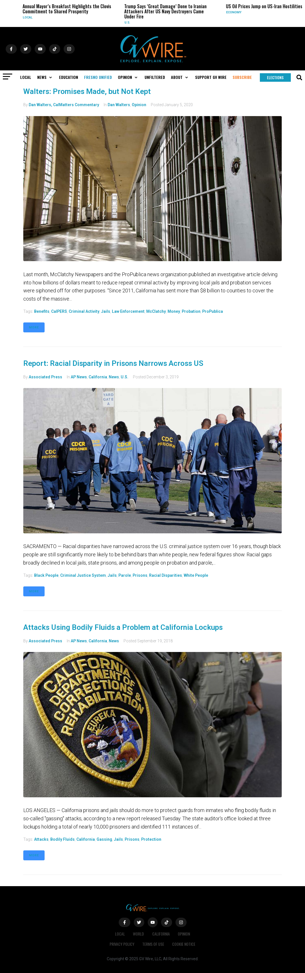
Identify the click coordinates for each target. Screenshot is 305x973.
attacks (41, 839)
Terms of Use (153, 944)
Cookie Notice (184, 944)
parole (124, 575)
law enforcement (128, 311)
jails (105, 311)
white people (196, 575)
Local (30, 17)
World (138, 934)
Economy (236, 12)
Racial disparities (165, 575)
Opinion (139, 104)
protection (151, 839)
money (174, 311)
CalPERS (59, 311)
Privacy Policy (121, 944)
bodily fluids (62, 839)
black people (46, 575)
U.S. (130, 22)
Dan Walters (119, 104)
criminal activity (84, 311)
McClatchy (156, 311)
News (114, 377)
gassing (104, 839)
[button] (45, 77)
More (34, 327)
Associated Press (45, 377)
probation (191, 311)
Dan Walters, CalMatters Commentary (64, 104)
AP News (79, 377)
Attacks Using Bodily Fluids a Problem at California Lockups (123, 627)
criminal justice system (83, 575)
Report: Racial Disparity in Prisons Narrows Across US (113, 363)
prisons (140, 575)
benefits (41, 311)
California (98, 377)
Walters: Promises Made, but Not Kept (87, 91)
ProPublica (212, 311)
